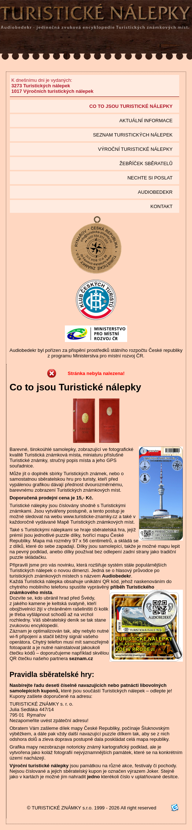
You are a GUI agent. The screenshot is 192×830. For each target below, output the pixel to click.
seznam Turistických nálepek (133, 135)
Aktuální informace (146, 120)
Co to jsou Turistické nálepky (131, 106)
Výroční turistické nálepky (135, 149)
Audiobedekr (155, 192)
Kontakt (162, 206)
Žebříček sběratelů (146, 163)
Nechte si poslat (150, 178)
